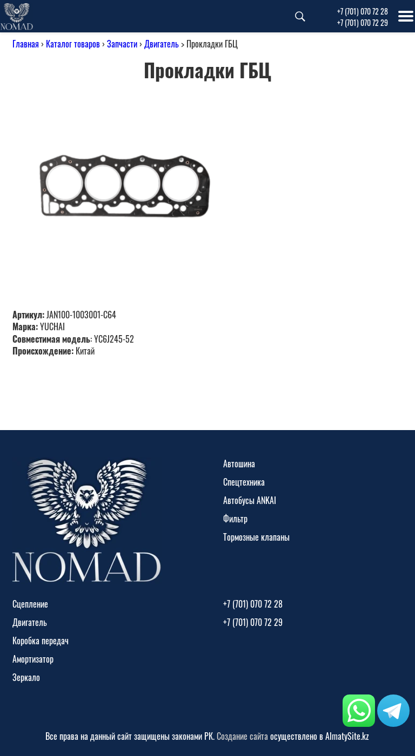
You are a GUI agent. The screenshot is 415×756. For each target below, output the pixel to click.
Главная (25, 43)
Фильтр (235, 518)
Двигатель (161, 43)
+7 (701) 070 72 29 (362, 22)
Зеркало (26, 677)
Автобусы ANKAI (249, 500)
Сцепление (30, 603)
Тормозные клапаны (256, 536)
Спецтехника (244, 481)
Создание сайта (242, 736)
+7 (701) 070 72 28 (362, 11)
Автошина (239, 463)
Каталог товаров (73, 43)
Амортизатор (32, 658)
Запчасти (122, 43)
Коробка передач (40, 640)
